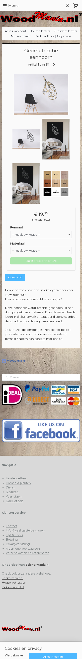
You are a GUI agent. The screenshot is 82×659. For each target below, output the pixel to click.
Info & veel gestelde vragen (25, 530)
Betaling (12, 539)
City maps (64, 36)
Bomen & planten (18, 483)
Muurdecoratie (21, 36)
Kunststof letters (65, 31)
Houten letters (40, 31)
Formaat (16, 227)
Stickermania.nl (12, 578)
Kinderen (12, 492)
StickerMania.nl (37, 564)
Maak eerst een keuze (41, 261)
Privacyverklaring (18, 544)
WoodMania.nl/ (14, 361)
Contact (11, 526)
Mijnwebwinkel (47, 651)
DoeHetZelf (14, 501)
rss (48, 645)
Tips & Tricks (14, 535)
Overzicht (15, 277)
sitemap (41, 645)
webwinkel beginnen (63, 645)
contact (40, 339)
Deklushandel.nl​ (13, 587)
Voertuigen (14, 496)
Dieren (10, 487)
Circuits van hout (14, 31)
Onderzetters (44, 36)
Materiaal (17, 243)
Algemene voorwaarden (23, 548)
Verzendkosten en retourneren (27, 553)
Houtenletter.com (14, 582)
